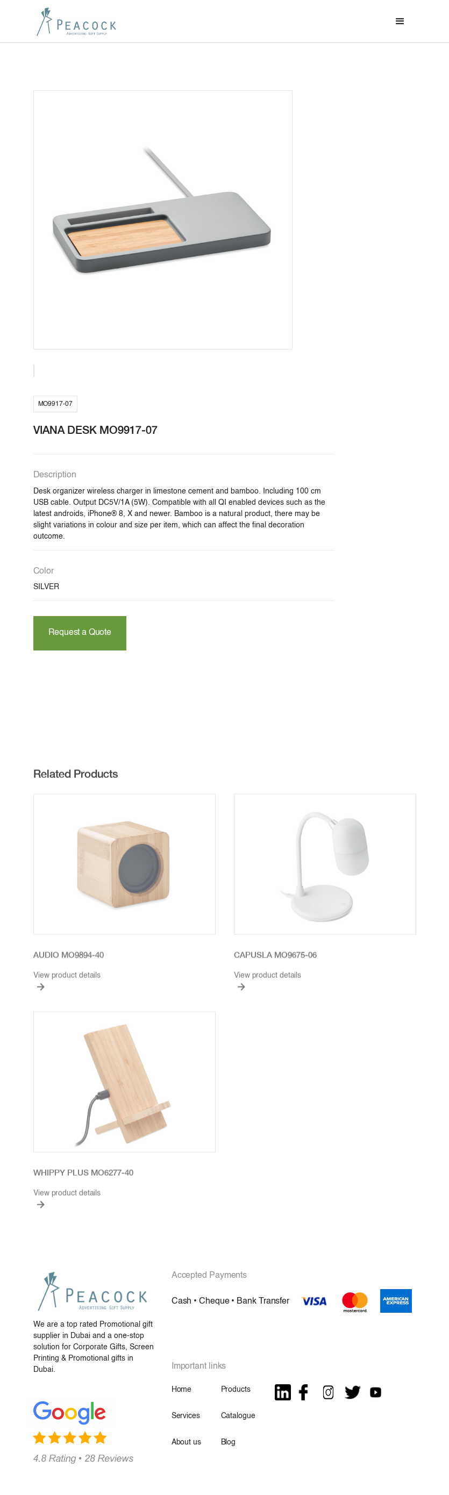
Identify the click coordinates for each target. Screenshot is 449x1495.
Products (236, 1389)
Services (186, 1416)
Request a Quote (79, 632)
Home (181, 1389)
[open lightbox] (163, 219)
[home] (76, 21)
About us (186, 1442)
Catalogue (238, 1416)
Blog (228, 1442)
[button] (400, 21)
